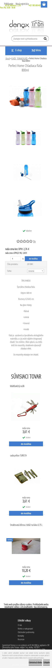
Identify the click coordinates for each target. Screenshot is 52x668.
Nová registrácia (22, 3)
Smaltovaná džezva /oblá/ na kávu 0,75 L (26, 524)
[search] (45, 39)
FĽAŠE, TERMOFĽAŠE (19, 58)
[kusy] (15, 258)
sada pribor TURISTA (18, 455)
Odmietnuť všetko (35, 662)
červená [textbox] (31, 271)
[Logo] (26, 27)
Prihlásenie (8, 3)
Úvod (8, 58)
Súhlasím (46, 662)
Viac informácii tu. (41, 607)
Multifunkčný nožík (17, 386)
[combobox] (35, 271)
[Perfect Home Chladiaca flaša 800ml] (26, 77)
